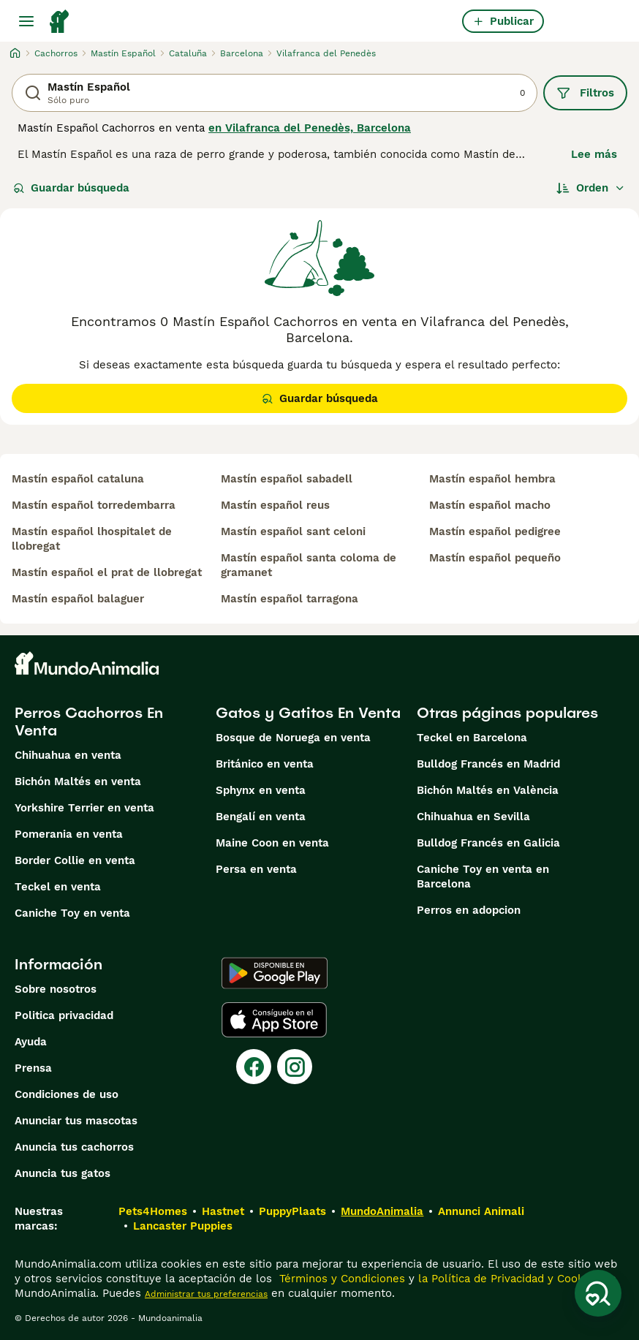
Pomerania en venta (69, 834)
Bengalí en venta (261, 816)
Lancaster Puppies (182, 1226)
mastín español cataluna (78, 478)
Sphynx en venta (261, 790)
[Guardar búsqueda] (598, 1293)
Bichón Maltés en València (488, 790)
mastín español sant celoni (293, 531)
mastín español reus (275, 505)
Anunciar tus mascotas (76, 1120)
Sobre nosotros (56, 989)
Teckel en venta (58, 886)
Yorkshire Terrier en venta (84, 807)
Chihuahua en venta (68, 755)
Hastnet (223, 1211)
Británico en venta (265, 764)
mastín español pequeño (495, 557)
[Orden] (590, 187)
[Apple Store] (274, 1019)
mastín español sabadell (286, 478)
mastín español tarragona (289, 598)
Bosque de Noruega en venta (293, 737)
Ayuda (31, 1041)
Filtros (585, 93)
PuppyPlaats (292, 1211)
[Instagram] (294, 1066)
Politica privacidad (64, 1015)
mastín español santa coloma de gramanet (308, 565)
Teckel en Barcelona (472, 737)
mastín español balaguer (78, 598)
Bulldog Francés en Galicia (488, 842)
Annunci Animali (481, 1211)
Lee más (594, 154)
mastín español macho (490, 505)
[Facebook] (253, 1066)
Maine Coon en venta (272, 842)
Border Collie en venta (75, 860)
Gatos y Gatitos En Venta (308, 713)
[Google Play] (275, 973)
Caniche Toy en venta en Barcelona (483, 876)
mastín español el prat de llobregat (107, 572)
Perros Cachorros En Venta (89, 721)
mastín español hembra (492, 478)
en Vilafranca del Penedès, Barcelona (309, 128)
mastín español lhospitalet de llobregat (92, 539)
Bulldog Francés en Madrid (488, 764)
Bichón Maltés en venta (78, 781)
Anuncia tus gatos (62, 1173)
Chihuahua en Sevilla (473, 816)
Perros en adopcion (469, 910)
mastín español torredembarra (93, 505)
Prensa (33, 1068)
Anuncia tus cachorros (74, 1147)
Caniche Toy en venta (72, 913)
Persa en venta (256, 869)
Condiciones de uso (66, 1094)
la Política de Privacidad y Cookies (507, 1278)
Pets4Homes (152, 1211)
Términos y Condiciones (340, 1278)
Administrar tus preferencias (206, 1294)
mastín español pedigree (495, 531)
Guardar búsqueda (71, 187)
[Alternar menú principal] (26, 21)
